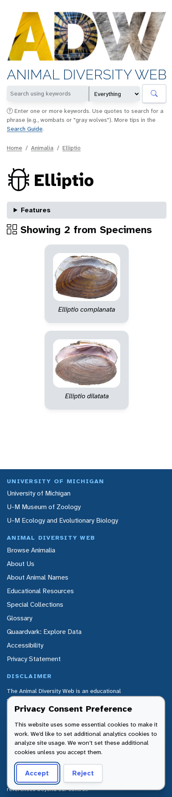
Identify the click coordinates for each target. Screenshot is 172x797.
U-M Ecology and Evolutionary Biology (62, 520)
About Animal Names (37, 577)
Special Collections (35, 604)
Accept (37, 773)
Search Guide (24, 128)
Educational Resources (40, 590)
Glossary (19, 618)
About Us (20, 563)
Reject (83, 773)
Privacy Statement (34, 658)
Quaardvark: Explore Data (44, 631)
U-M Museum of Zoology (44, 506)
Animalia (42, 148)
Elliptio (71, 148)
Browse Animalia (31, 550)
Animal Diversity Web (86, 75)
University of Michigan (38, 493)
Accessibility (25, 645)
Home (14, 148)
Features (36, 210)
